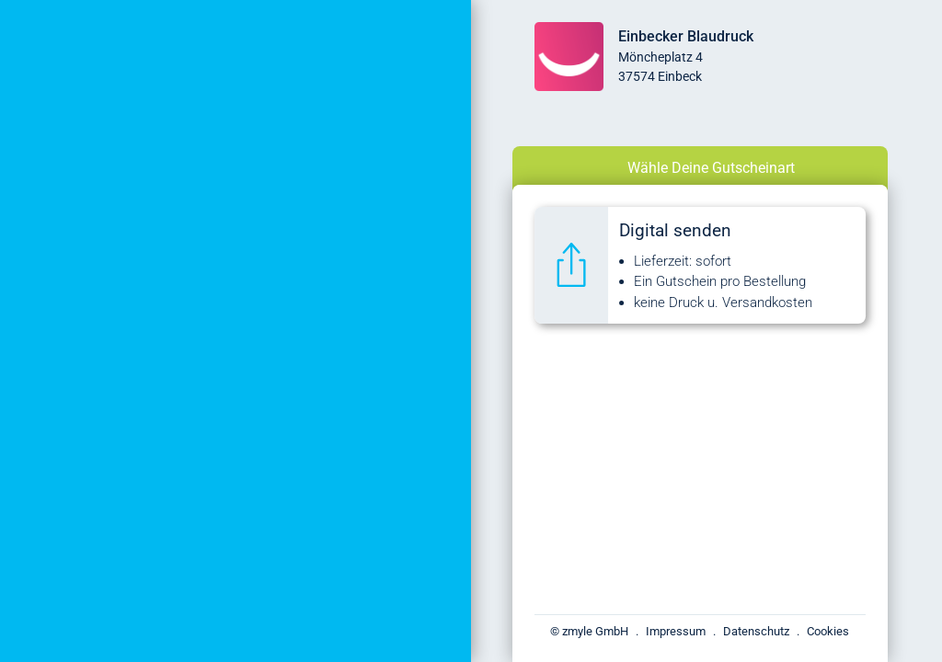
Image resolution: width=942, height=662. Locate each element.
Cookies (828, 631)
